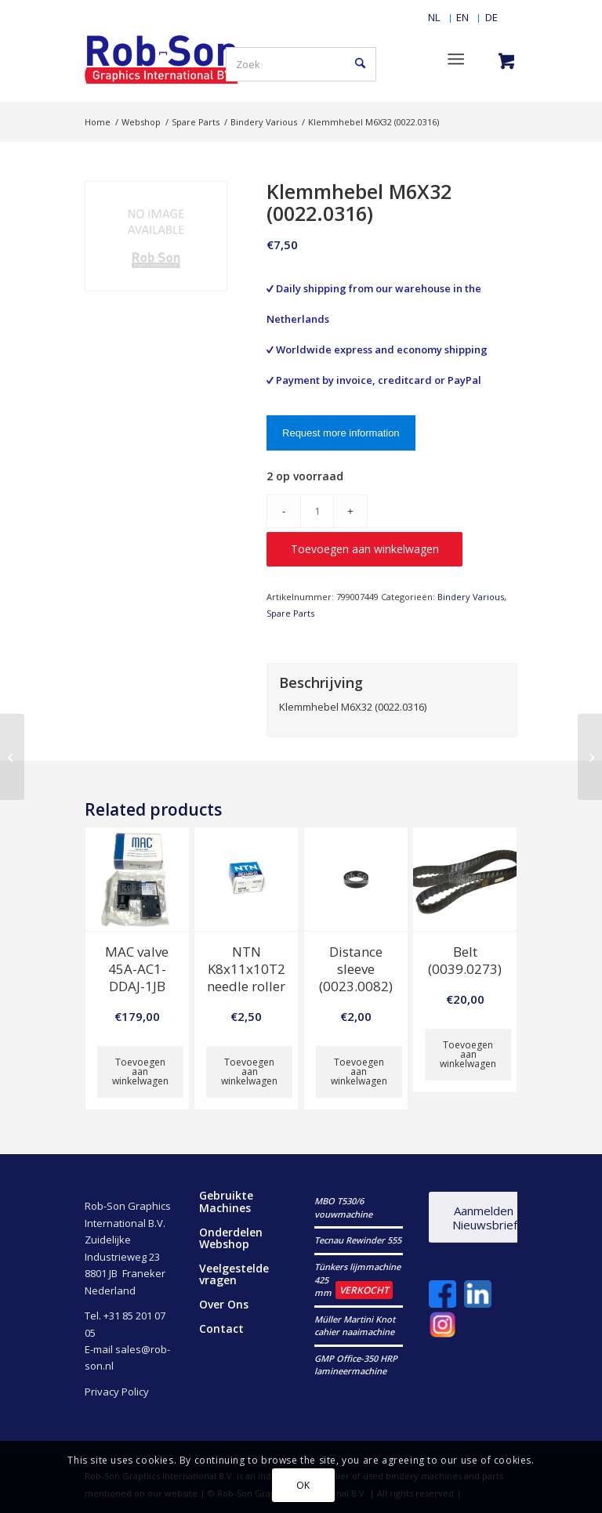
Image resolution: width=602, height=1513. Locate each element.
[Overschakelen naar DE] (491, 17)
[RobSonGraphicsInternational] (162, 59)
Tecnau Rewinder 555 (357, 1240)
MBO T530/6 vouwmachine (343, 1207)
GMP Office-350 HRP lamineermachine (355, 1364)
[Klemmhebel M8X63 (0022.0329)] (590, 757)
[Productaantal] (317, 511)
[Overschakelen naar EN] (462, 17)
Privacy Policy (117, 1392)
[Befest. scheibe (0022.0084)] (12, 757)
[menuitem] (434, 17)
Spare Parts (290, 613)
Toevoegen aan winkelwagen (365, 548)
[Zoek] (301, 64)
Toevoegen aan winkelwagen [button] (140, 1071)
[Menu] (456, 59)
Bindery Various (470, 597)
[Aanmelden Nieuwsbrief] (483, 1217)
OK (303, 1485)
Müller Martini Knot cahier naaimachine (354, 1325)
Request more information (341, 433)
